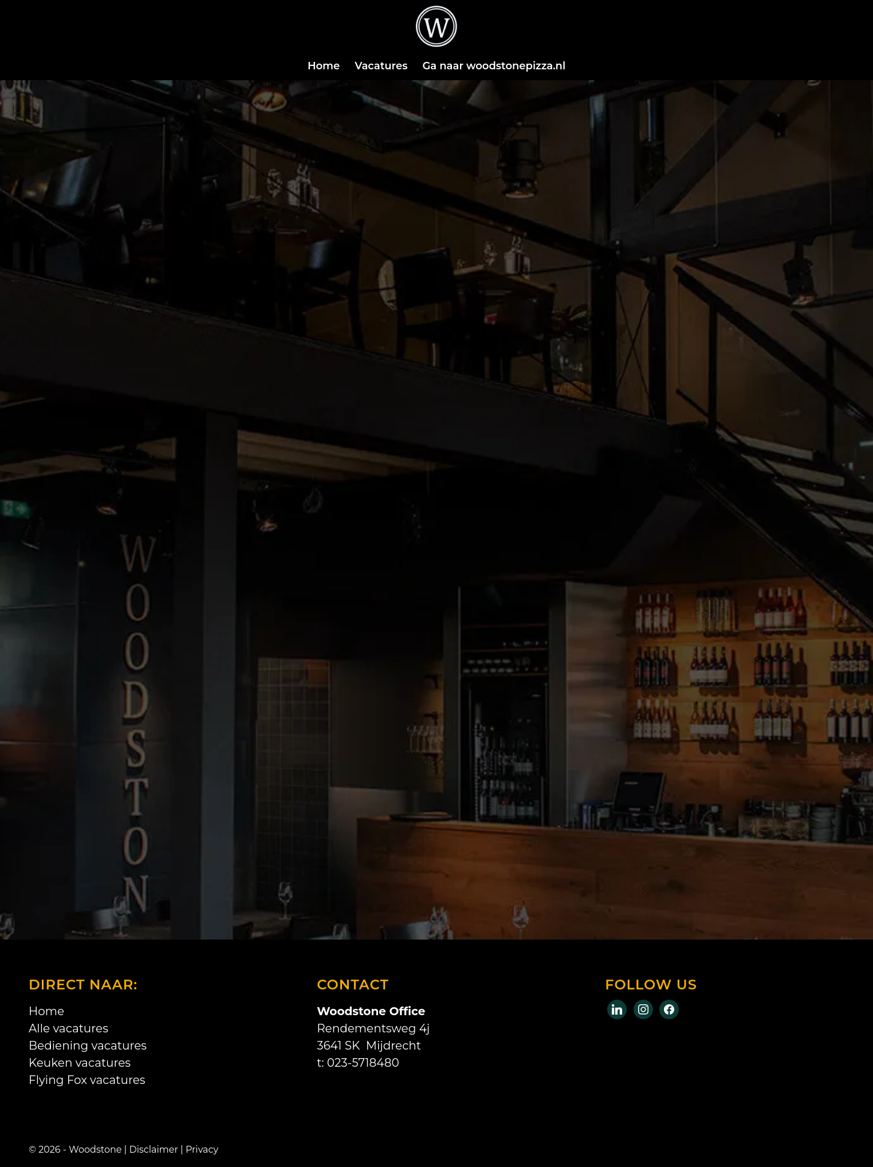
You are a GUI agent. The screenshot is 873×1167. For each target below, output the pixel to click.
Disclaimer (153, 1149)
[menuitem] (323, 66)
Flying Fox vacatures (87, 1080)
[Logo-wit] (436, 31)
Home (46, 1011)
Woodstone (95, 1149)
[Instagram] (669, 1008)
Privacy (202, 1149)
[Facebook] (617, 1008)
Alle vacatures (68, 1028)
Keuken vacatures (80, 1063)
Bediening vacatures (88, 1045)
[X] (643, 1008)
